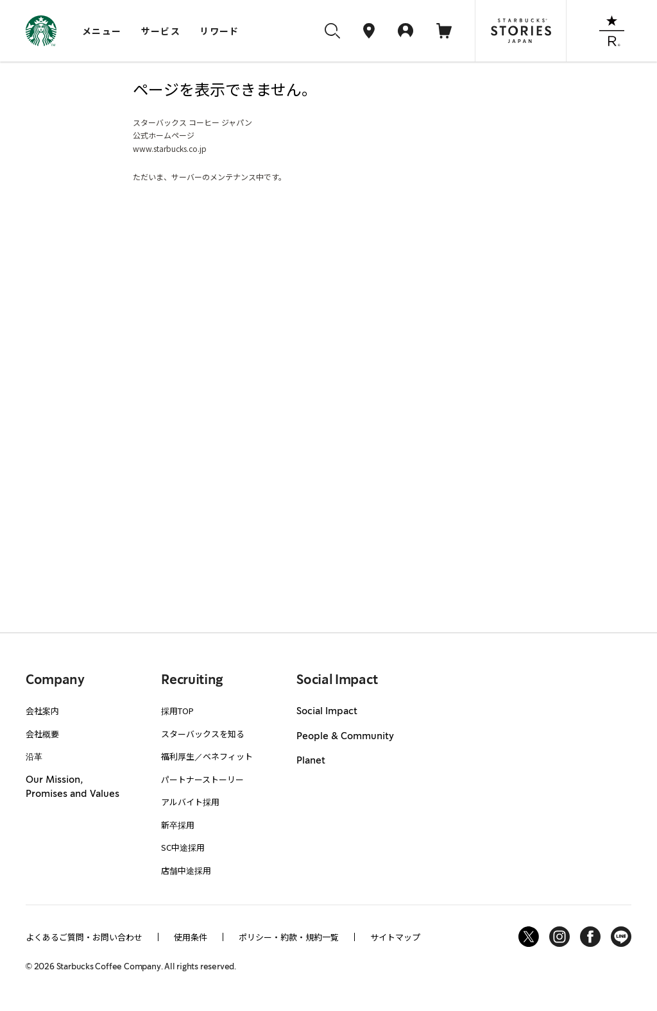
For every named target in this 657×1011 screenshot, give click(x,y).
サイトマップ (395, 937)
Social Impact (326, 711)
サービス (161, 30)
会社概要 (42, 734)
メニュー (102, 30)
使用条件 (190, 937)
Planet (310, 760)
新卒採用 (177, 825)
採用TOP (177, 711)
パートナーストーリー (202, 779)
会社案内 (42, 711)
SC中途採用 (183, 847)
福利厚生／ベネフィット (207, 756)
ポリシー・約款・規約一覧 (289, 937)
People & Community (345, 736)
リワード (219, 30)
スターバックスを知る (202, 734)
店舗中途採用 (186, 870)
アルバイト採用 (190, 802)
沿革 (34, 756)
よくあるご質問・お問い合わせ (84, 937)
